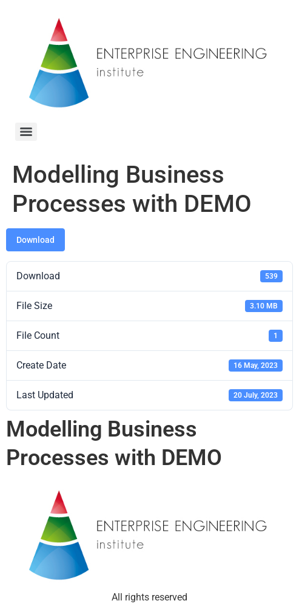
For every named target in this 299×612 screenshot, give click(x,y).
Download (35, 240)
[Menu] (26, 132)
